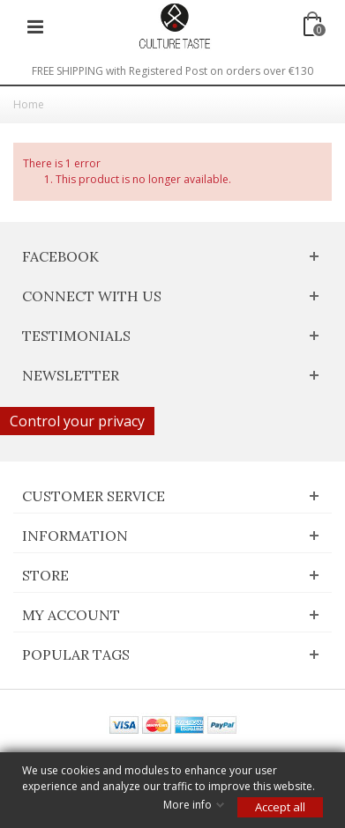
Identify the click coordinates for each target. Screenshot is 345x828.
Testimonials (76, 336)
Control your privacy (77, 421)
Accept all (280, 807)
